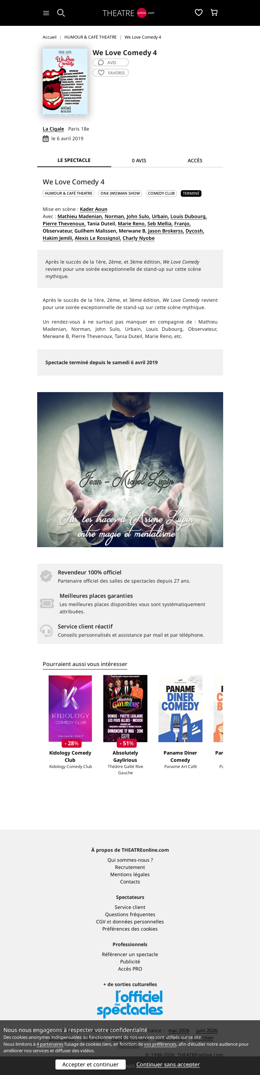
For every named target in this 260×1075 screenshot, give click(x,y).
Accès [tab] (195, 160)
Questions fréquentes (130, 914)
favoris (111, 73)
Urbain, (160, 216)
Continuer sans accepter (168, 1064)
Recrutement (130, 867)
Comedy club (161, 193)
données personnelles (138, 921)
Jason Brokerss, (166, 230)
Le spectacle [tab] (74, 160)
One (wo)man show (120, 193)
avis (107, 62)
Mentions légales (130, 874)
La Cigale (53, 128)
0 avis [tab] (139, 160)
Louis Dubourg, (188, 216)
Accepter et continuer (90, 1064)
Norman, (115, 216)
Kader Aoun (93, 209)
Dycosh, (195, 230)
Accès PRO (130, 968)
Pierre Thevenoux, (64, 223)
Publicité (130, 961)
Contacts (130, 881)
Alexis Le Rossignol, (98, 238)
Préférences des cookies (130, 928)
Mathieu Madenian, (80, 216)
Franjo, (182, 223)
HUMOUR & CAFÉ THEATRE (68, 193)
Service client (130, 907)
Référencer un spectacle (130, 954)
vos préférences (160, 1044)
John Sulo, (138, 216)
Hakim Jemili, (58, 238)
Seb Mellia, (160, 223)
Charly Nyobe (139, 238)
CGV (100, 921)
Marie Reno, (132, 223)
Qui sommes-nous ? (130, 860)
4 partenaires (50, 1044)
